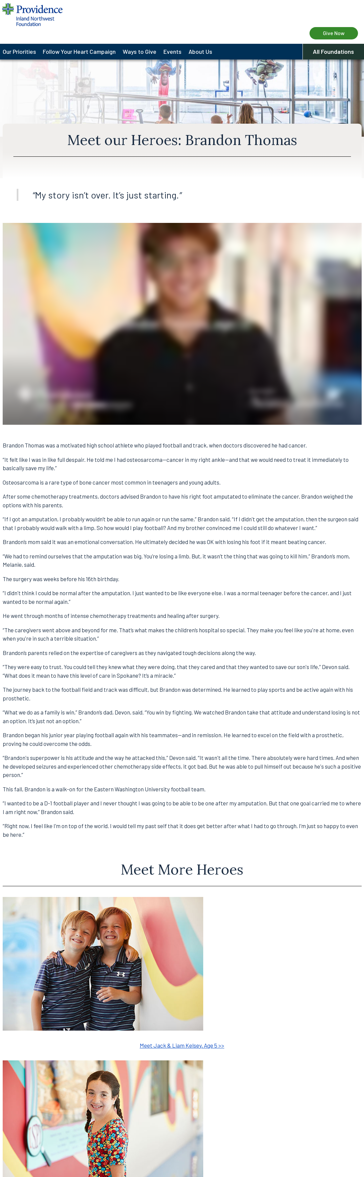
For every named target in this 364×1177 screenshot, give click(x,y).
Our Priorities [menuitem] (19, 51)
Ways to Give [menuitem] (139, 51)
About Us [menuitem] (200, 51)
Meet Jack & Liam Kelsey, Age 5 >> (182, 1045)
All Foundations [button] (333, 51)
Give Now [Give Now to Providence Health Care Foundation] (334, 33)
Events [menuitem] (172, 51)
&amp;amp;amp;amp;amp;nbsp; (182, 324)
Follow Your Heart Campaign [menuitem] (79, 51)
